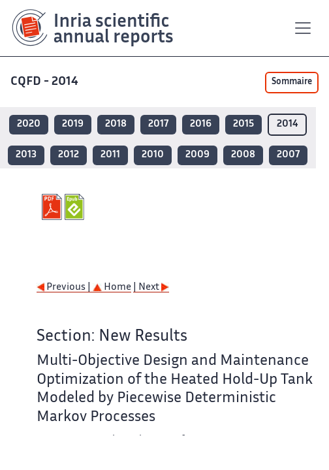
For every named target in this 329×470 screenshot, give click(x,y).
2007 (288, 155)
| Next (151, 287)
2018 (116, 124)
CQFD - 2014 (44, 81)
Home (112, 287)
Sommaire (292, 82)
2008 (243, 155)
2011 (110, 155)
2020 (28, 124)
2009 (197, 155)
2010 (153, 155)
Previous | (65, 287)
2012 (68, 155)
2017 (158, 124)
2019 (73, 124)
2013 (26, 155)
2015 (243, 124)
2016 (201, 124)
